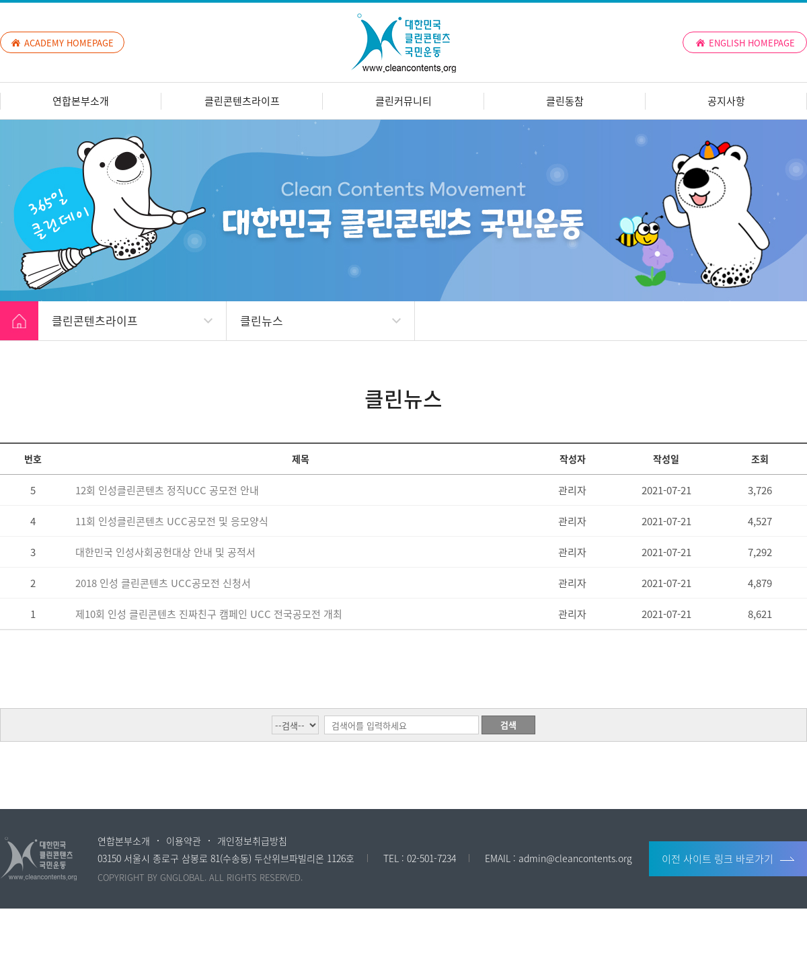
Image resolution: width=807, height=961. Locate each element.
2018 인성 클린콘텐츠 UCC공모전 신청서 (163, 583)
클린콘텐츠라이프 (242, 100)
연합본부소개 (80, 100)
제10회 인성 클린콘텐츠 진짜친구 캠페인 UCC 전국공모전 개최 (208, 614)
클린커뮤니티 (403, 100)
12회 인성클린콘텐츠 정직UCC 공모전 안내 (167, 490)
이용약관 (183, 840)
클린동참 (565, 100)
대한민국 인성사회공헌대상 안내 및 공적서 (165, 552)
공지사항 (726, 100)
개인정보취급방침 (252, 840)
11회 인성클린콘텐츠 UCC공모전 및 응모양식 (171, 521)
